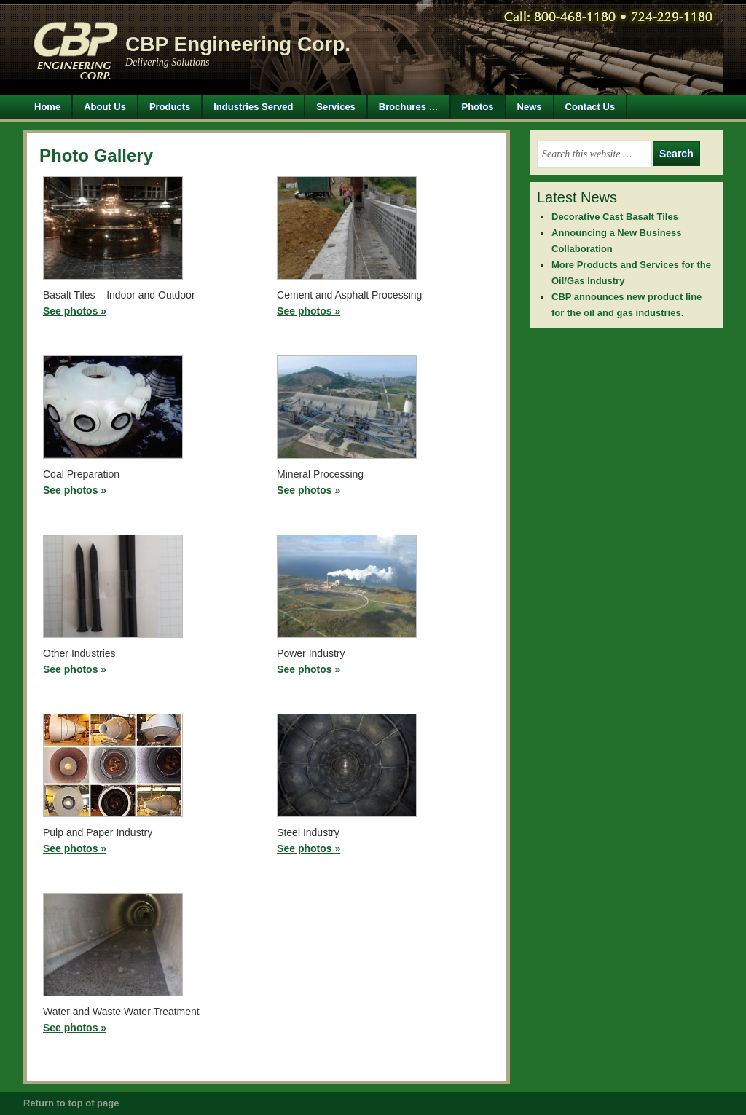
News (529, 106)
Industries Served (253, 106)
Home (47, 106)
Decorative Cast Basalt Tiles (614, 216)
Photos (478, 106)
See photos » (74, 311)
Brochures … (409, 106)
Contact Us (590, 106)
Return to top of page (71, 1103)
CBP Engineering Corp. (237, 44)
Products (164, 106)
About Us (105, 106)
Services (336, 106)
